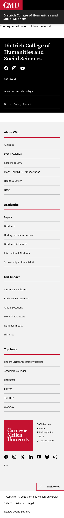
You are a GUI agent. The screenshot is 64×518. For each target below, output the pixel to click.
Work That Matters (14, 316)
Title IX (8, 503)
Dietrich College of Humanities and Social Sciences (30, 17)
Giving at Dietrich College (18, 91)
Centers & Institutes (15, 289)
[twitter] (22, 457)
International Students (17, 253)
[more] (6, 465)
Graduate (9, 226)
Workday (9, 407)
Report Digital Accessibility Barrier (23, 361)
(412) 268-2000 (45, 440)
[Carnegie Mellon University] (11, 5)
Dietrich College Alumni (17, 104)
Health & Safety (13, 180)
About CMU (11, 132)
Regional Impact (13, 325)
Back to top (53, 486)
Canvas (8, 389)
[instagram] (14, 68)
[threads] (55, 457)
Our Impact (12, 277)
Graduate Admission (15, 244)
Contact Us (10, 78)
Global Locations (13, 307)
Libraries (9, 334)
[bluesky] (47, 457)
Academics (11, 205)
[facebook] (6, 68)
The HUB (9, 398)
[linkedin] (31, 457)
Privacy (20, 503)
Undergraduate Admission (19, 235)
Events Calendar (13, 153)
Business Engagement (16, 298)
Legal (31, 503)
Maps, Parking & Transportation (22, 171)
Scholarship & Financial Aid (19, 262)
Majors (8, 217)
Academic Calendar (15, 371)
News (7, 189)
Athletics (9, 144)
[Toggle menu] (59, 5)
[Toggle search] (49, 5)
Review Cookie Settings (17, 511)
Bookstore (9, 379)
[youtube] (22, 68)
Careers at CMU (13, 162)
